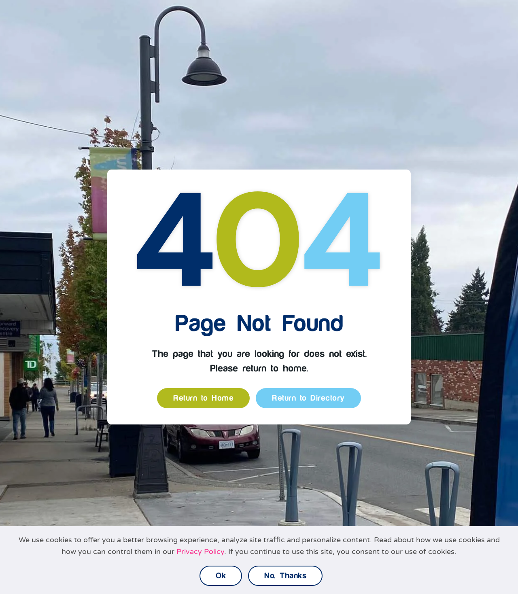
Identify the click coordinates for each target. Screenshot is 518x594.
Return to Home (203, 398)
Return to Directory (308, 398)
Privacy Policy (200, 551)
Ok (221, 575)
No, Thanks (285, 575)
